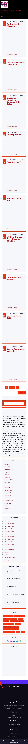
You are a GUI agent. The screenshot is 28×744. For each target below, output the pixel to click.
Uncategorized (12, 21)
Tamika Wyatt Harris (13, 602)
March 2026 (8, 467)
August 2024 (8, 477)
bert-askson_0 (14, 162)
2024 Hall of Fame (9, 544)
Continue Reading (12, 54)
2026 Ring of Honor (9, 549)
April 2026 (7, 464)
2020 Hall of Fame (9, 536)
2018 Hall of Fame (9, 531)
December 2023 (9, 480)
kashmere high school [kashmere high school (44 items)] (9, 629)
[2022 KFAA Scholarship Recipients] (4, 580)
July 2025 (7, 474)
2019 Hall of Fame (9, 534)
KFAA (21, 21)
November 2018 (9, 500)
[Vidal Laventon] (4, 588)
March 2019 (8, 498)
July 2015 (7, 506)
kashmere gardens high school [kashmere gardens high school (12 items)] (11, 626)
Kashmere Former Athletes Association (12, 12)
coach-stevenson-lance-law (15, 64)
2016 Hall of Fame (9, 526)
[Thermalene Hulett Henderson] (4, 596)
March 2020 (8, 495)
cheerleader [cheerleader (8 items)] (14, 621)
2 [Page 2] (6, 388)
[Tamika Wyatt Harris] (4, 604)
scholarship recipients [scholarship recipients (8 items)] (9, 631)
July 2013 (7, 511)
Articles (7, 552)
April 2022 (7, 482)
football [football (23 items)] (21, 621)
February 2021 (8, 490)
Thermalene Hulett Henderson (15, 594)
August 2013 (8, 508)
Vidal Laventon (11, 586)
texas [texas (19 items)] (18, 631)
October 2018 (8, 503)
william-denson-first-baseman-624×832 (15, 239)
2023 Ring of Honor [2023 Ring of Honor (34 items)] (8, 616)
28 (4, 98)
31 (4, 24)
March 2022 (8, 485)
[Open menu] (2, 16)
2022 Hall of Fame (9, 539)
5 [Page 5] (17, 388)
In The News (8, 555)
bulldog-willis (14, 135)
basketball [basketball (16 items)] (6, 621)
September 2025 (9, 469)
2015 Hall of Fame (9, 523)
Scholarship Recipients (10, 557)
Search (20, 403)
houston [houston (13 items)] (18, 624)
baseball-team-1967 (14, 200)
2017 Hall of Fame (9, 529)
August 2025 (8, 472)
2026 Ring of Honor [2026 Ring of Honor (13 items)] (19, 616)
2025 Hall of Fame (9, 547)
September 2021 (9, 487)
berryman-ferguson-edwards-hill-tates (13, 101)
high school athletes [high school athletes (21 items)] (8, 624)
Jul (4, 26)
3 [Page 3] (10, 388)
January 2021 (8, 493)
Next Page (22, 393)
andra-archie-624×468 (14, 25)
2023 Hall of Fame (9, 542)
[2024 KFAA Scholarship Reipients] (4, 571)
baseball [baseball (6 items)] (20, 618)
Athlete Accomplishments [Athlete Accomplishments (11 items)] (10, 618)
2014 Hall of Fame (9, 521)
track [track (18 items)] (23, 631)
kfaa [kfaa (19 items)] (17, 629)
